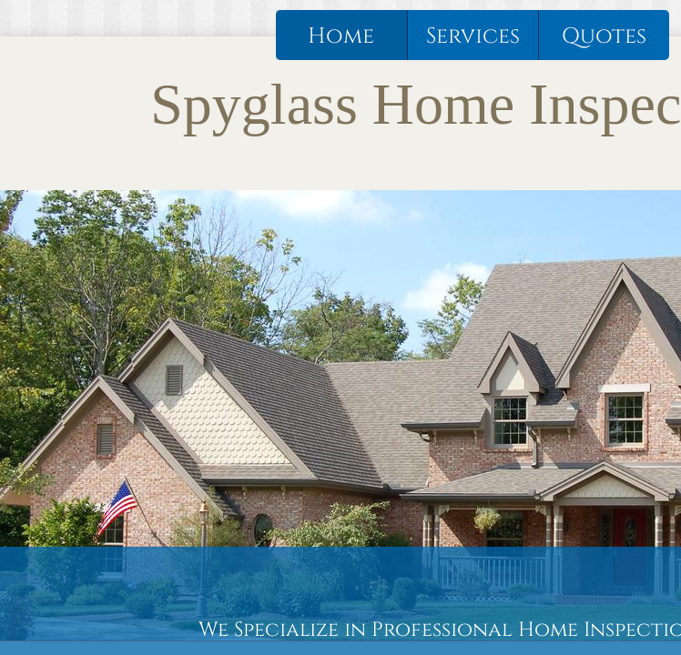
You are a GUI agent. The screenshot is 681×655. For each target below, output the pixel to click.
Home (341, 36)
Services (473, 36)
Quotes (604, 36)
